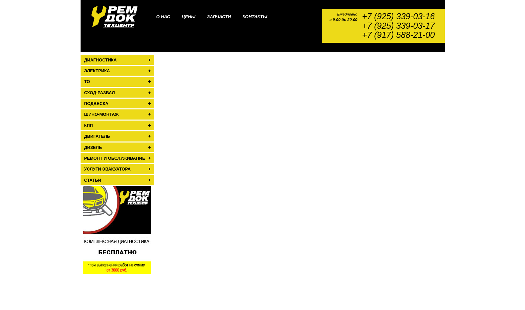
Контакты (254, 16)
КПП (88, 125)
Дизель (93, 147)
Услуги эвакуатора (107, 169)
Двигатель (97, 136)
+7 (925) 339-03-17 (398, 25)
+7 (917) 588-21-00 (398, 35)
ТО (87, 81)
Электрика (97, 71)
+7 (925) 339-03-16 (398, 16)
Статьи (92, 180)
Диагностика (100, 60)
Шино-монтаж (101, 114)
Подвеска (96, 103)
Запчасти (219, 16)
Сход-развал (99, 93)
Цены (189, 16)
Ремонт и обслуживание (114, 158)
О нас (163, 16)
